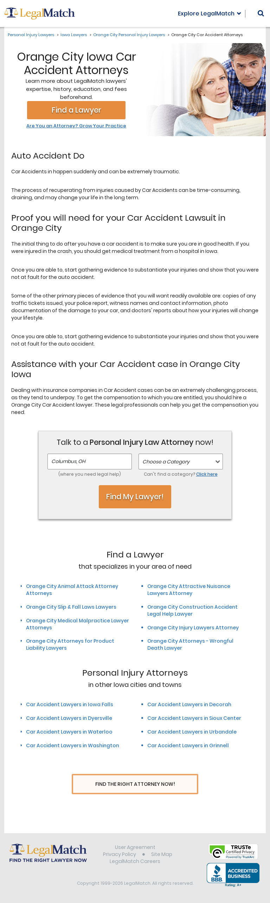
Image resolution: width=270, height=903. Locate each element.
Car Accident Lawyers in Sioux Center (194, 718)
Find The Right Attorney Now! (135, 784)
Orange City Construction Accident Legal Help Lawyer (192, 610)
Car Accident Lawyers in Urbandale (192, 731)
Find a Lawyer (76, 110)
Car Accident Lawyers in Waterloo (69, 731)
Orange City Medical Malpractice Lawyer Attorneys (77, 624)
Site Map (161, 854)
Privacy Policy (119, 854)
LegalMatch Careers (135, 861)
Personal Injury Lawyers (31, 35)
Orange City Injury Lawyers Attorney (193, 627)
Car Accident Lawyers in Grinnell (188, 745)
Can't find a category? (181, 474)
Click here (207, 474)
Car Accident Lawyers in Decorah (189, 704)
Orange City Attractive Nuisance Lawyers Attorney (188, 590)
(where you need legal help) (89, 474)
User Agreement (135, 847)
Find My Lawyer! (135, 496)
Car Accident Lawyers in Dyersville (69, 718)
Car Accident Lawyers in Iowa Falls (69, 704)
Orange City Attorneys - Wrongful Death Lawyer (190, 644)
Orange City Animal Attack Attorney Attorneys (72, 590)
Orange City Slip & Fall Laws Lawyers (71, 606)
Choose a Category (165, 461)
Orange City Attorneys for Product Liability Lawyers (70, 644)
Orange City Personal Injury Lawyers (129, 35)
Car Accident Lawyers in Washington (72, 745)
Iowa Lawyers (73, 35)
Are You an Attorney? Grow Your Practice (76, 126)
